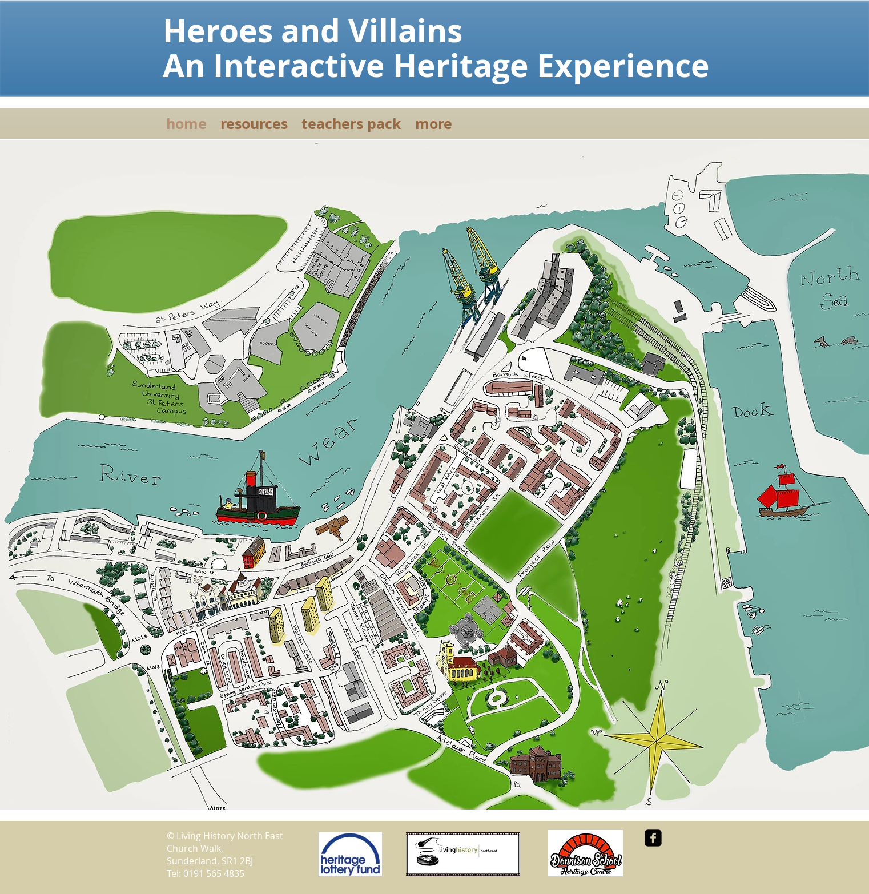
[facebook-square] (653, 838)
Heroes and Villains (324, 30)
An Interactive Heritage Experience (436, 65)
